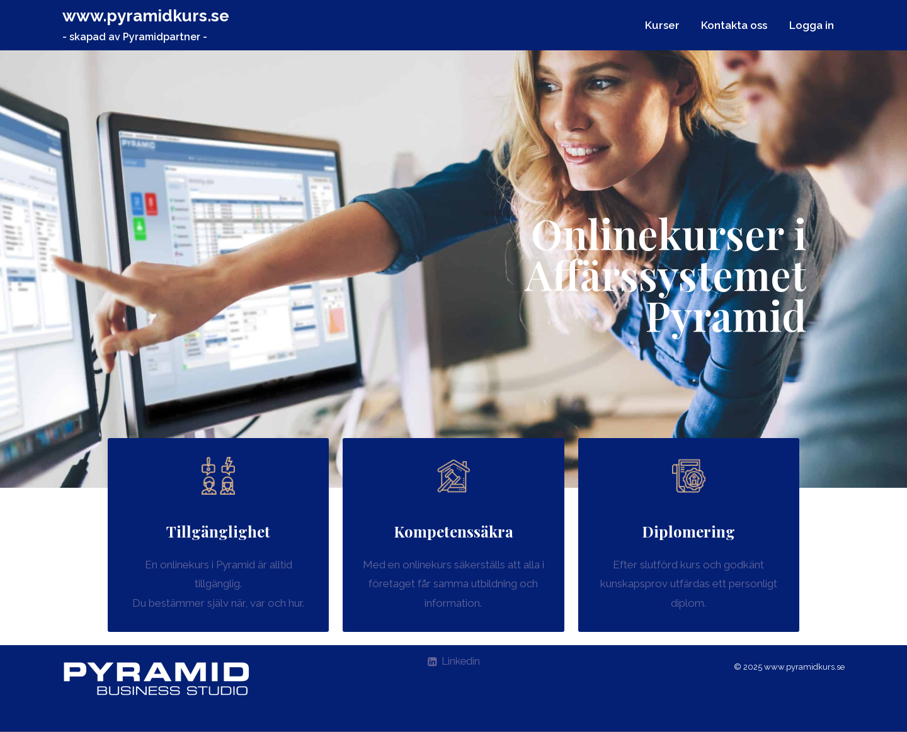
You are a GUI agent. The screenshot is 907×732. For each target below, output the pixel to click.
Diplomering (688, 531)
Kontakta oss (734, 25)
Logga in (811, 25)
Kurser (662, 25)
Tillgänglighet (218, 531)
